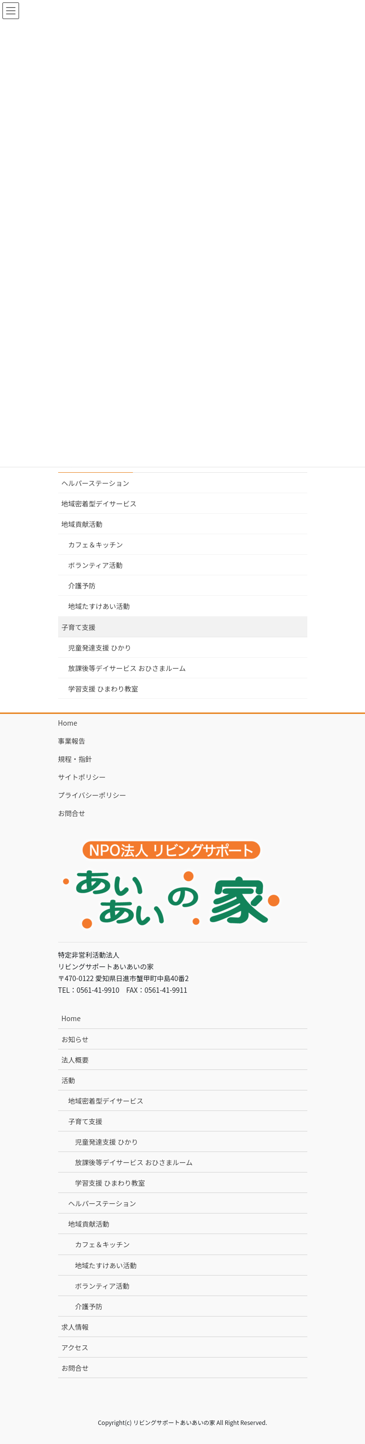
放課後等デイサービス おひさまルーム (127, 668)
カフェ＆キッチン (95, 544)
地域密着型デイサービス (99, 503)
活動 (68, 1080)
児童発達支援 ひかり (99, 647)
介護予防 (82, 585)
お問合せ (72, 813)
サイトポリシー (82, 777)
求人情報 (75, 1327)
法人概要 (75, 1060)
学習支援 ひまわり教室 (103, 688)
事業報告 (72, 741)
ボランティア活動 (95, 565)
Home (67, 723)
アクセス (75, 1347)
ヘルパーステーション (95, 483)
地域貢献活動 (82, 524)
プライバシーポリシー (92, 795)
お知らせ (75, 1039)
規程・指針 (75, 759)
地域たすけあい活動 (99, 606)
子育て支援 (79, 627)
